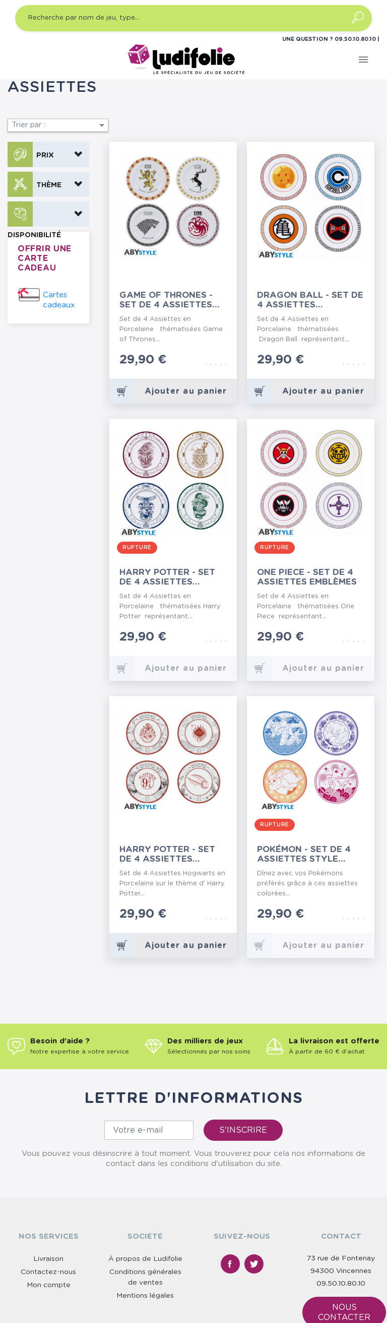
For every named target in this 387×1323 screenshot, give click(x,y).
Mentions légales (145, 1295)
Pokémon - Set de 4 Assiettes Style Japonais (304, 854)
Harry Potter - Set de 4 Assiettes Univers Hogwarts (167, 854)
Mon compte (49, 1285)
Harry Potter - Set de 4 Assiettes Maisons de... (167, 577)
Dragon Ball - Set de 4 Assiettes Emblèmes (310, 300)
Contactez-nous (48, 1272)
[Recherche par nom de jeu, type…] (193, 18)
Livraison (48, 1258)
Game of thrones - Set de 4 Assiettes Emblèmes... (166, 300)
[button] (48, 154)
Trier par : (60, 125)
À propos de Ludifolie (145, 1258)
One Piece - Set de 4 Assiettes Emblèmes (307, 577)
